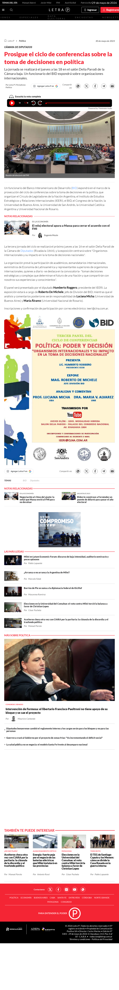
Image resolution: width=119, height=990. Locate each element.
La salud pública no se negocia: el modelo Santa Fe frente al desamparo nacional (47, 744)
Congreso (66, 902)
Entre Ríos (74, 897)
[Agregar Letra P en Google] (45, 86)
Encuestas (84, 17)
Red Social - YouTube (74, 889)
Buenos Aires (40, 897)
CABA (52, 897)
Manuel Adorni (29, 2)
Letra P (11, 40)
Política (22, 40)
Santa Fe (61, 897)
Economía (26, 897)
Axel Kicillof (70, 2)
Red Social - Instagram (66, 889)
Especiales (29, 17)
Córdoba (87, 897)
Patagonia (53, 902)
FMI (58, 2)
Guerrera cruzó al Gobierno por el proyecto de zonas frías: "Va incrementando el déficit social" (54, 737)
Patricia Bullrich (88, 2)
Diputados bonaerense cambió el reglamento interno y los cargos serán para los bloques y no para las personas (57, 729)
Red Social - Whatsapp (83, 889)
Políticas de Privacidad (102, 939)
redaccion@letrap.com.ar (101, 936)
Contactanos (39, 889)
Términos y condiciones (80, 939)
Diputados (27, 250)
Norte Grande (101, 897)
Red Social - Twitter (50, 889)
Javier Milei (46, 2)
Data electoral (57, 17)
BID (74, 188)
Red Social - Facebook (58, 889)
